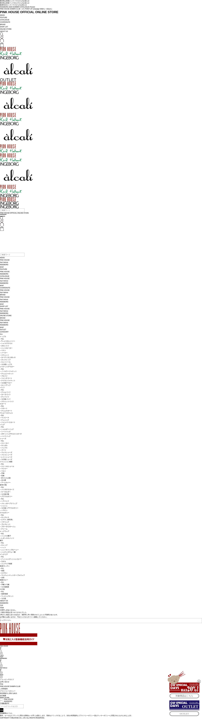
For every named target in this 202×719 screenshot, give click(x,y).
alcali (1, 267)
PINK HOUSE (5, 260)
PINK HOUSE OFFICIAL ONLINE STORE (29, 12)
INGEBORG (4, 265)
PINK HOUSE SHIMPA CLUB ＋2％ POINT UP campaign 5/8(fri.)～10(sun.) (26, 9)
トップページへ (5, 620)
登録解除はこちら (6, 713)
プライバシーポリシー (7, 691)
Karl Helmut (4, 262)
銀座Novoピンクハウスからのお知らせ (13, 5)
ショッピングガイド (7, 679)
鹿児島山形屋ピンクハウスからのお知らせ (14, 1)
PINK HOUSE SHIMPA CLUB (10, 686)
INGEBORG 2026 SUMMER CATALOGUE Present (17, 7)
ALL (1, 334)
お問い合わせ (4, 682)
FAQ (1, 684)
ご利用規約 (4, 689)
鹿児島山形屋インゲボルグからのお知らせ (14, 3)
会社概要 (3, 696)
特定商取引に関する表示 (8, 693)
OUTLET (3, 329)
